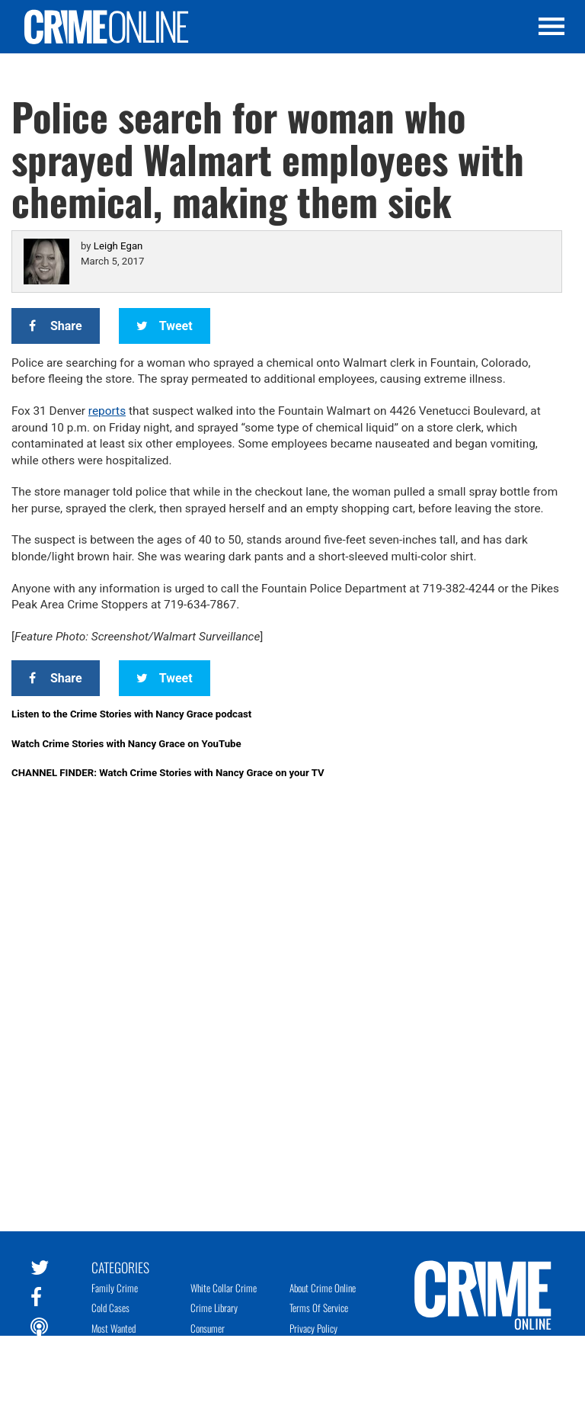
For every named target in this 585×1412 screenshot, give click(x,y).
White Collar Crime (223, 1287)
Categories (120, 1266)
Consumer (207, 1328)
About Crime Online (322, 1287)
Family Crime (114, 1287)
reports (107, 411)
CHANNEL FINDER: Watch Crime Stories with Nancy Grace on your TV (167, 772)
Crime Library (214, 1307)
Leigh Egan (118, 246)
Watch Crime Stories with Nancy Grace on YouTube (126, 743)
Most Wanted (113, 1328)
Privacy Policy (313, 1328)
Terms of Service (318, 1307)
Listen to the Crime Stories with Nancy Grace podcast (131, 714)
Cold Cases (110, 1307)
